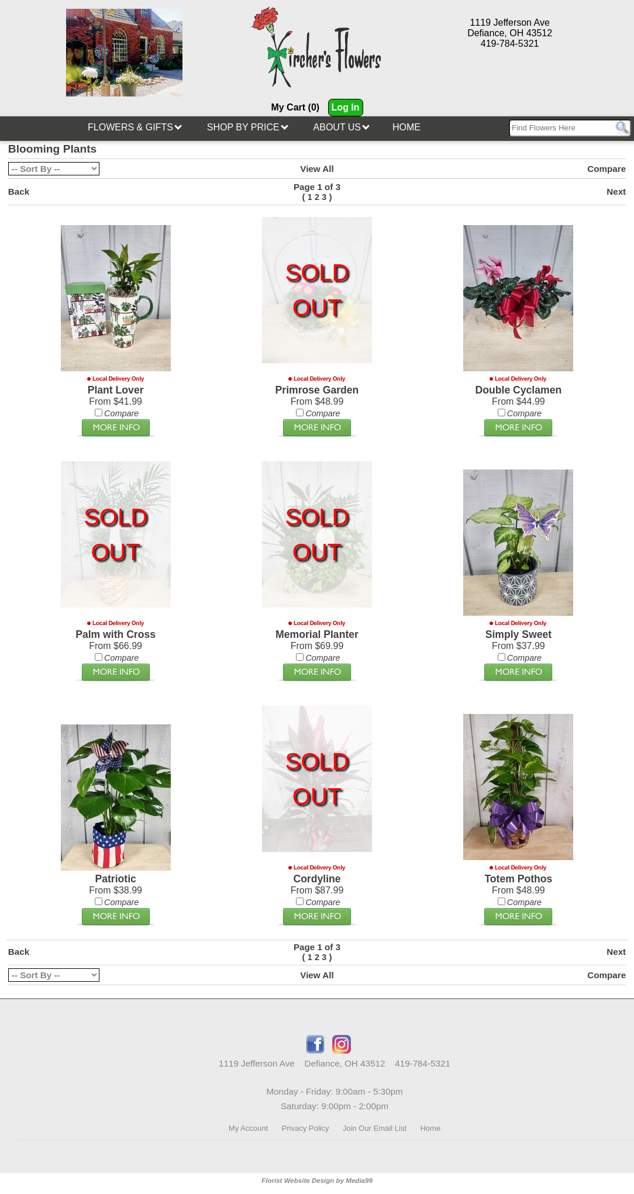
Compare (606, 169)
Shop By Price (247, 127)
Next (616, 191)
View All (316, 169)
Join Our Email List (374, 1128)
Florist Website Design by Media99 (317, 1180)
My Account (248, 1128)
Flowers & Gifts (135, 127)
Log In (346, 107)
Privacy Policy (305, 1128)
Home (406, 127)
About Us (341, 127)
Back (18, 191)
